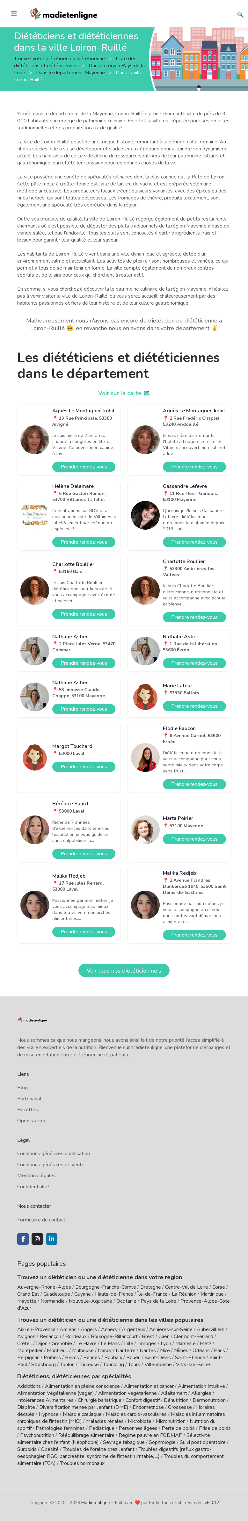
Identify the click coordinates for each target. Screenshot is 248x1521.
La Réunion (184, 1294)
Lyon (166, 1343)
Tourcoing (113, 1364)
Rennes (91, 1357)
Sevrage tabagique (124, 1442)
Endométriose (148, 1407)
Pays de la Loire (158, 1301)
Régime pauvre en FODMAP (150, 1435)
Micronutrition (171, 1421)
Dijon (41, 1343)
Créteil (24, 1343)
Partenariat (29, 1098)
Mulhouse (83, 1350)
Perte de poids (178, 1428)
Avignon (26, 1336)
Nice (165, 1350)
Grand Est (28, 1294)
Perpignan (28, 1357)
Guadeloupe (56, 1294)
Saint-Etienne (190, 1357)
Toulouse (89, 1364)
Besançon (50, 1336)
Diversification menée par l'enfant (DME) (84, 1407)
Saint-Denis (158, 1357)
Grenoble (62, 1343)
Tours (134, 1364)
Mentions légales (36, 1175)
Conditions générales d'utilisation (53, 1153)
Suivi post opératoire (203, 1442)
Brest (148, 1336)
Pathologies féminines (60, 1428)
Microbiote (140, 1421)
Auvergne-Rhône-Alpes (44, 1287)
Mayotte (26, 1301)
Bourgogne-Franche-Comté (105, 1287)
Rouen (133, 1357)
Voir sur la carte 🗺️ (124, 393)
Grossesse (180, 1407)
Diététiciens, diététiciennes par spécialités (74, 1376)
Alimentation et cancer (149, 1386)
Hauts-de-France (114, 1294)
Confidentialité (33, 1186)
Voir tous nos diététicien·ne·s (124, 970)
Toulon (67, 1364)
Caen (164, 1336)
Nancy (105, 1350)
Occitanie (126, 1301)
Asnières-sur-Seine (171, 1329)
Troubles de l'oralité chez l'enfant (99, 1449)
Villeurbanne (158, 1364)
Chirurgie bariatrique (99, 1400)
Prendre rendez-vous (84, 466)
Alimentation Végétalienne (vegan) (55, 1393)
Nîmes (181, 1350)
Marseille (185, 1343)
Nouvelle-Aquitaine (90, 1301)
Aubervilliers (210, 1329)
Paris (219, 1350)
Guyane (82, 1294)
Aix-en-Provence (36, 1329)
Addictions (29, 1386)
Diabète (26, 1407)
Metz (205, 1343)
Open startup (32, 1120)
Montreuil (57, 1350)
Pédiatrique (101, 1428)
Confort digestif (143, 1400)
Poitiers (52, 1357)
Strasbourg (43, 1364)
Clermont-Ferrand (193, 1336)
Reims (72, 1357)
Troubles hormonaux (82, 1463)
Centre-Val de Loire (186, 1287)
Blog (22, 1087)
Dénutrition (176, 1400)
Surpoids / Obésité (38, 1449)
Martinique (212, 1294)
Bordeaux (76, 1336)
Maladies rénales (105, 1421)
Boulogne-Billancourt (114, 1336)
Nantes (148, 1350)
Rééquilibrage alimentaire (86, 1435)
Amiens (68, 1329)
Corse (218, 1287)
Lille (128, 1343)
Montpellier (30, 1350)
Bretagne (150, 1287)
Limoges (147, 1343)
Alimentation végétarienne (127, 1393)
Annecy (109, 1329)
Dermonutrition (210, 1400)
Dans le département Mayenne (71, 72)
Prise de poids (215, 1428)
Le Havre (86, 1343)
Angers (89, 1329)
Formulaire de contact (41, 1219)
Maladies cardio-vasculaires (136, 1414)
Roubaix (113, 1357)
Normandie (52, 1301)
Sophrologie (162, 1442)
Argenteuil (133, 1329)
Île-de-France (152, 1294)
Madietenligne (95, 1503)
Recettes (27, 1109)
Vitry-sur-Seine (193, 1364)
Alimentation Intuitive (201, 1386)
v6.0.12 (212, 1503)
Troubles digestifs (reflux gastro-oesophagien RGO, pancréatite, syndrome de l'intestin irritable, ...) (114, 1453)
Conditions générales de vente (50, 1164)
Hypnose (49, 1414)
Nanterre (125, 1350)
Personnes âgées (138, 1428)
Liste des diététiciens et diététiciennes (75, 62)
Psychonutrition (37, 1435)
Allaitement (174, 1393)
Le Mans (110, 1343)
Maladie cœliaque (82, 1414)
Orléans (201, 1350)
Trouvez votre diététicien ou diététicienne (60, 58)
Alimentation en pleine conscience (82, 1386)
